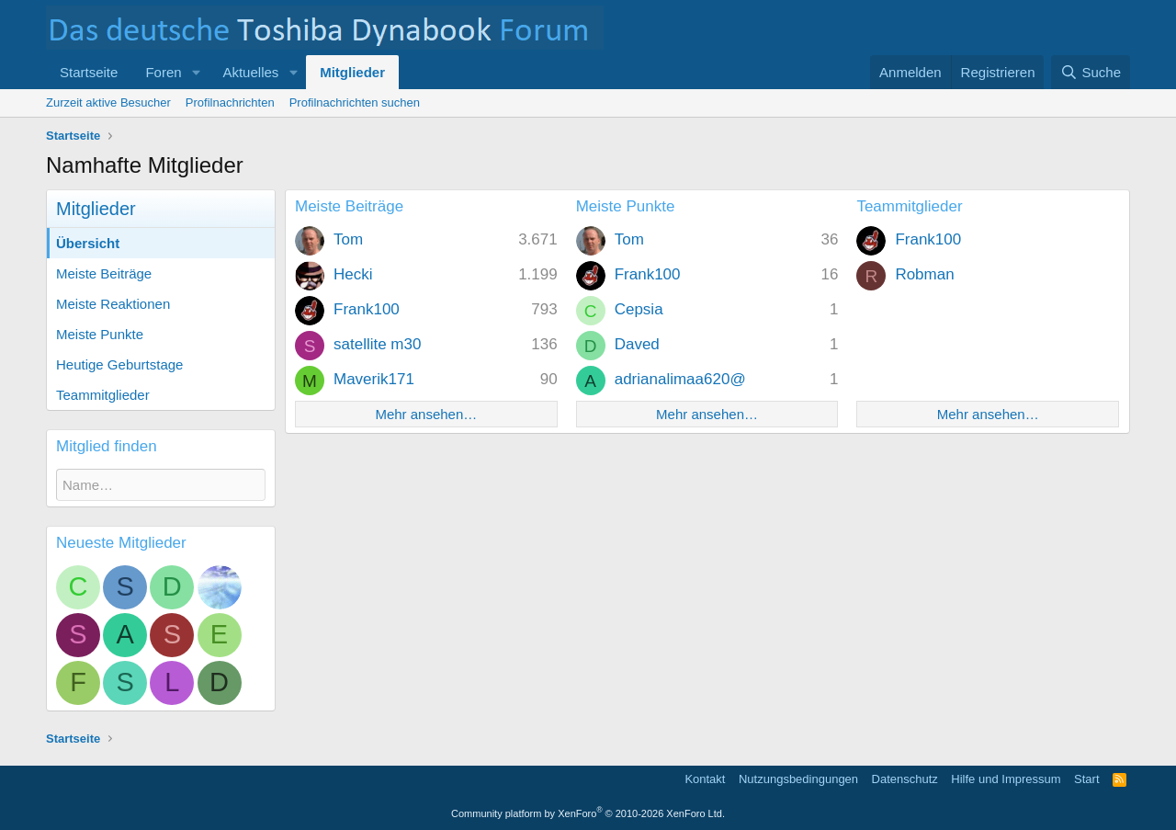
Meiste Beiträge (104, 273)
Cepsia (639, 309)
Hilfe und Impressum (1005, 779)
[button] (196, 72)
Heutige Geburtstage (119, 364)
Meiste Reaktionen (113, 304)
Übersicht (87, 243)
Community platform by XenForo (588, 813)
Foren (163, 72)
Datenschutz (905, 779)
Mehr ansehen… (426, 414)
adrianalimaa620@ (680, 379)
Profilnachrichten (230, 102)
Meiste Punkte (99, 334)
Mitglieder (352, 72)
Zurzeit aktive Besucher (108, 102)
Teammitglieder (103, 395)
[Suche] (1090, 72)
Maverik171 (374, 379)
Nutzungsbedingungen (798, 779)
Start (1086, 779)
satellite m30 (377, 344)
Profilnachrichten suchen (354, 102)
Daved (637, 344)
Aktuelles (250, 72)
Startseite (89, 72)
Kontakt (704, 779)
